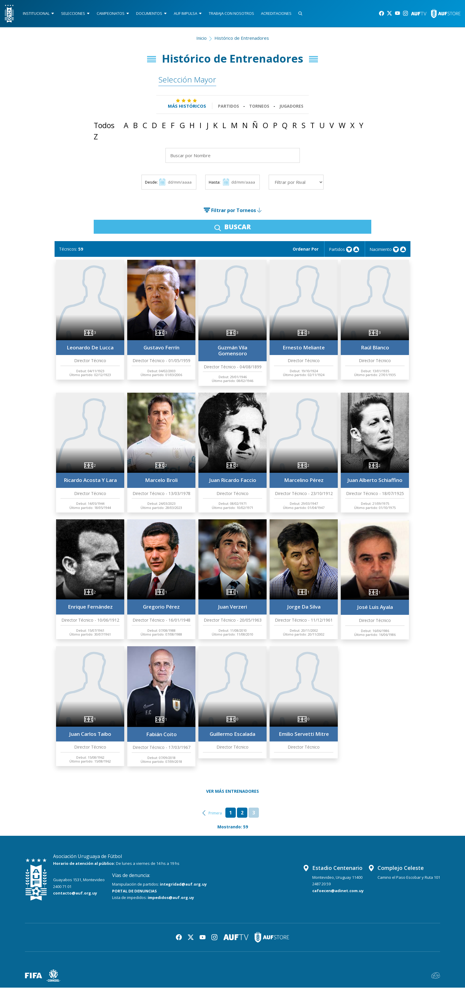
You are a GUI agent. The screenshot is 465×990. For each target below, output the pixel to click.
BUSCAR (232, 229)
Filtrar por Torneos (232, 213)
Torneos (259, 108)
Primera (215, 815)
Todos (104, 128)
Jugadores (291, 108)
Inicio (201, 40)
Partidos (228, 108)
